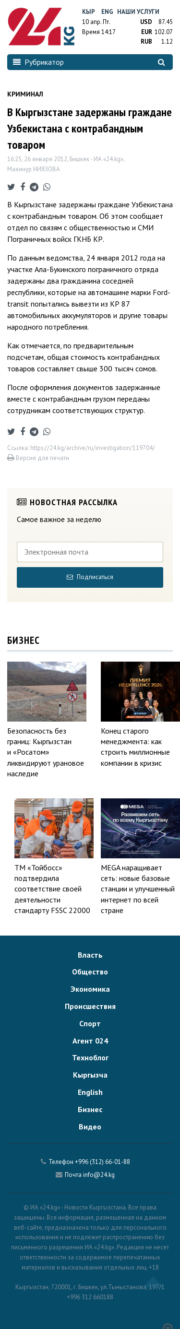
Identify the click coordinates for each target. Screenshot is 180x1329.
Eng (107, 12)
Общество (90, 971)
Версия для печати (38, 458)
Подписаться (90, 577)
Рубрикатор (38, 62)
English (90, 1092)
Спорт (90, 1023)
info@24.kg (99, 1175)
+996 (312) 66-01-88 (102, 1162)
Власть (90, 955)
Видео (90, 1126)
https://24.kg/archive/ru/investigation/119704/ (92, 448)
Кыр (88, 12)
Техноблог (90, 1057)
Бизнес (90, 1109)
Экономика (90, 989)
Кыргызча (90, 1075)
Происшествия (90, 1006)
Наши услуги (138, 12)
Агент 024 (90, 1040)
